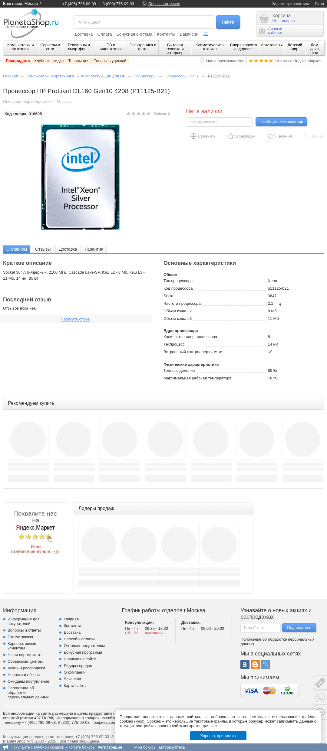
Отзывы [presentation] (43, 249)
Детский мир (295, 47)
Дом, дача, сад (315, 49)
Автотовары (272, 45)
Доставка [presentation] (68, 249)
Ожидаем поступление (28, 681)
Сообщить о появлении (281, 122)
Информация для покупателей (23, 621)
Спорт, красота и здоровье (243, 47)
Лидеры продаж (78, 665)
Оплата (104, 34)
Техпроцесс (174, 344)
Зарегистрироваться (290, 4)
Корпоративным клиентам (22, 645)
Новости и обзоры (24, 674)
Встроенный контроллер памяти (193, 351)
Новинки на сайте (80, 659)
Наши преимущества (225, 61)
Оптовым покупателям (84, 645)
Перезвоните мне (164, 4)
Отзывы (64, 101)
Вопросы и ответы (24, 630)
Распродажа (18, 60)
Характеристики (37, 101)
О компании (74, 672)
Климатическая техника (209, 47)
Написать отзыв (75, 319)
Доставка (83, 34)
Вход (319, 4)
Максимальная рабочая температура (197, 378)
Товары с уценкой (110, 60)
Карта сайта (74, 685)
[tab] (16, 249)
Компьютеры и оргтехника (20, 47)
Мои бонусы (145, 747)
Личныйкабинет (270, 30)
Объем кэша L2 (178, 311)
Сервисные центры (25, 661)
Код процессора (178, 288)
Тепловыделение (179, 370)
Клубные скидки (49, 60)
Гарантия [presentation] (94, 249)
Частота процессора (182, 303)
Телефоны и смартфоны (79, 47)
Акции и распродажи (26, 668)
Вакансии (189, 34)
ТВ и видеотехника (111, 47)
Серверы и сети (50, 47)
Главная (10, 76)
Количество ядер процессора (190, 336)
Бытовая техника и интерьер (175, 49)
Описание (12, 101)
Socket (170, 296)
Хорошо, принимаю (218, 735)
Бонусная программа (83, 652)
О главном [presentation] (16, 249)
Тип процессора (178, 280)
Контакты (166, 34)
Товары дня (78, 60)
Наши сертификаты (25, 654)
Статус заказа (20, 637)
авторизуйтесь (172, 747)
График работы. (106, 722)
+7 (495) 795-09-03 (79, 4)
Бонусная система (134, 34)
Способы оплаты (79, 639)
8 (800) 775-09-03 (118, 4)
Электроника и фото (143, 47)
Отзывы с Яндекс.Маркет (298, 61)
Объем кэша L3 (178, 318)
